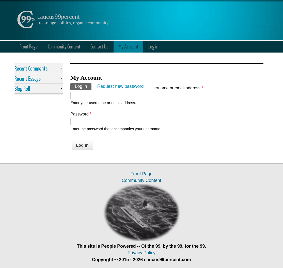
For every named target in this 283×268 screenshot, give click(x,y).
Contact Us (99, 46)
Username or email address (176, 88)
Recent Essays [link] (27, 78)
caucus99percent (58, 16)
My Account (128, 46)
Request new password (120, 86)
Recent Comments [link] (31, 68)
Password (80, 114)
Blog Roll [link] (22, 88)
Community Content (64, 46)
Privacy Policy (141, 252)
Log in (153, 46)
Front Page (29, 46)
